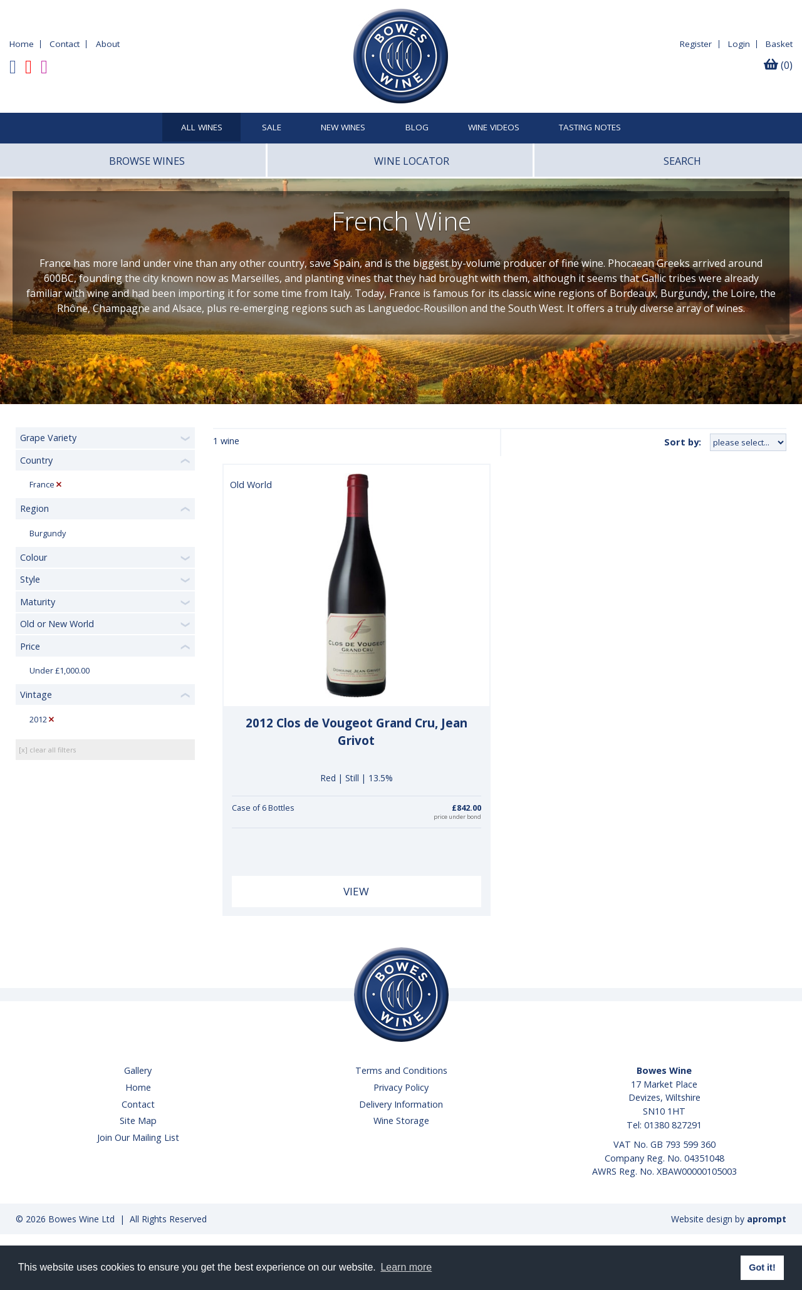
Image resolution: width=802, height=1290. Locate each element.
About (108, 43)
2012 (38, 719)
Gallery (138, 1070)
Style (30, 579)
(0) (778, 65)
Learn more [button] (406, 1267)
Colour (33, 557)
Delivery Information (401, 1104)
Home (21, 43)
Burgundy (47, 533)
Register (696, 43)
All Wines (201, 127)
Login (739, 43)
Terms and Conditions (401, 1070)
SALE (271, 127)
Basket (779, 43)
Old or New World (57, 624)
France (42, 484)
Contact (64, 43)
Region (34, 508)
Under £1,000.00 (59, 670)
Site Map (138, 1120)
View (356, 891)
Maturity (37, 602)
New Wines (343, 127)
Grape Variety (48, 438)
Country (36, 460)
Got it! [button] (762, 1267)
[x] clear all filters (47, 749)
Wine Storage (401, 1120)
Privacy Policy (401, 1087)
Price (30, 646)
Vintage (36, 694)
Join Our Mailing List (138, 1137)
